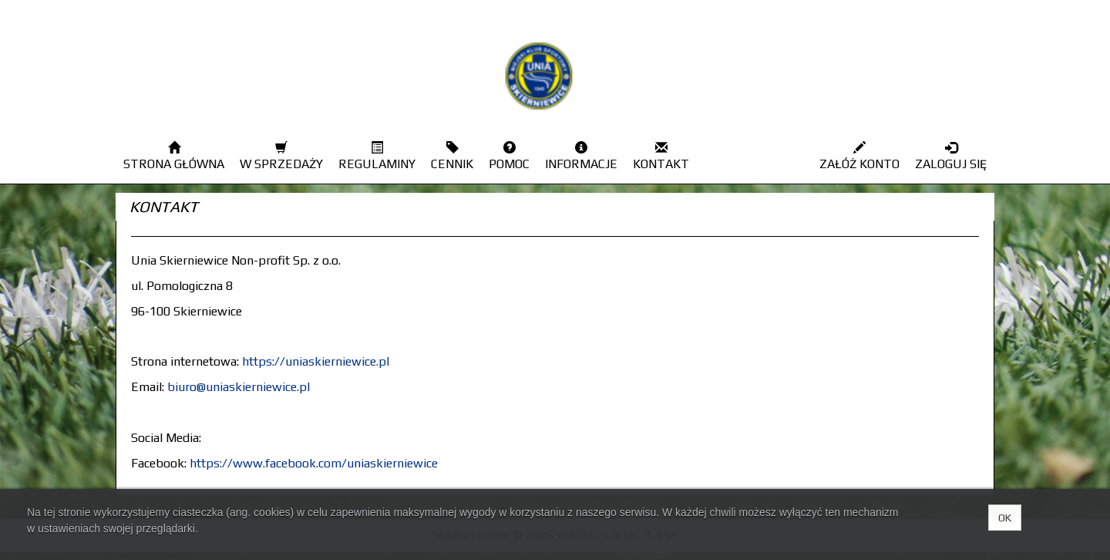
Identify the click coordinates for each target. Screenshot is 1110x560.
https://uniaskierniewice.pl (315, 361)
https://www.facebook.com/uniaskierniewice (314, 463)
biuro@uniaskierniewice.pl (238, 387)
